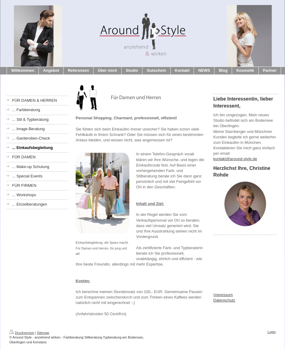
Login (271, 332)
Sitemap (43, 333)
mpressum (224, 294)
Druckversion (21, 333)
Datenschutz (224, 300)
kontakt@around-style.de (235, 159)
